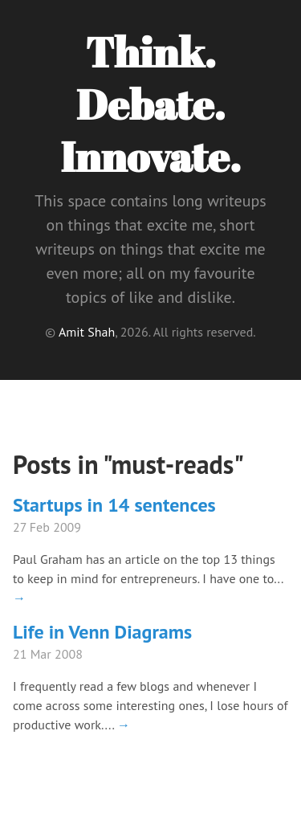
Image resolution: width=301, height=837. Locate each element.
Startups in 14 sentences (114, 504)
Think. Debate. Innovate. (150, 103)
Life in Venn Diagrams (102, 631)
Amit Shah (87, 332)
